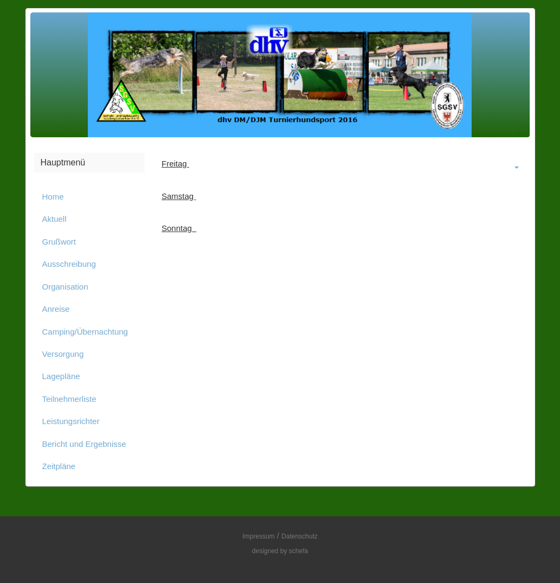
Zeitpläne (59, 466)
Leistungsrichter (71, 421)
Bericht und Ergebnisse (84, 444)
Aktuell (54, 218)
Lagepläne (61, 376)
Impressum (258, 536)
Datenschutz (299, 536)
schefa (298, 551)
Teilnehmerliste (69, 398)
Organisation (65, 286)
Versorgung (63, 353)
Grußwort (59, 241)
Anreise (56, 308)
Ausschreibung (69, 263)
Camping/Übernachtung (85, 331)
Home (53, 196)
